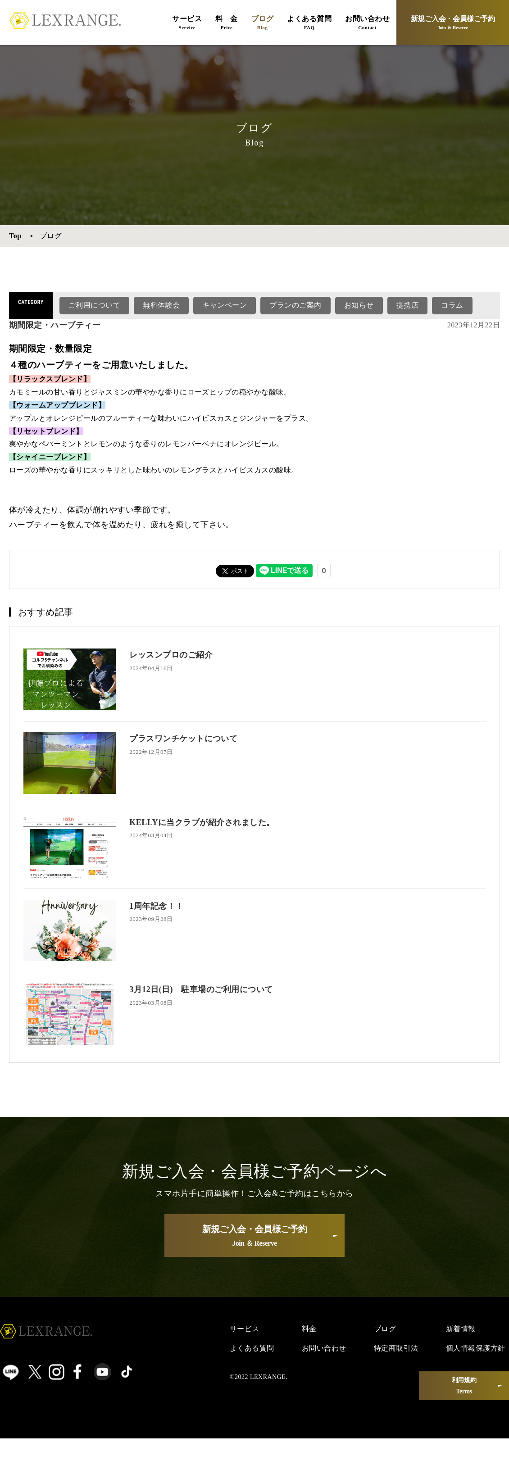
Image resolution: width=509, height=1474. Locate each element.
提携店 (407, 305)
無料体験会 (161, 305)
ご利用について (94, 305)
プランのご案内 (295, 305)
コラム (452, 305)
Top (15, 236)
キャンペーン (224, 305)
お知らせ (359, 305)
